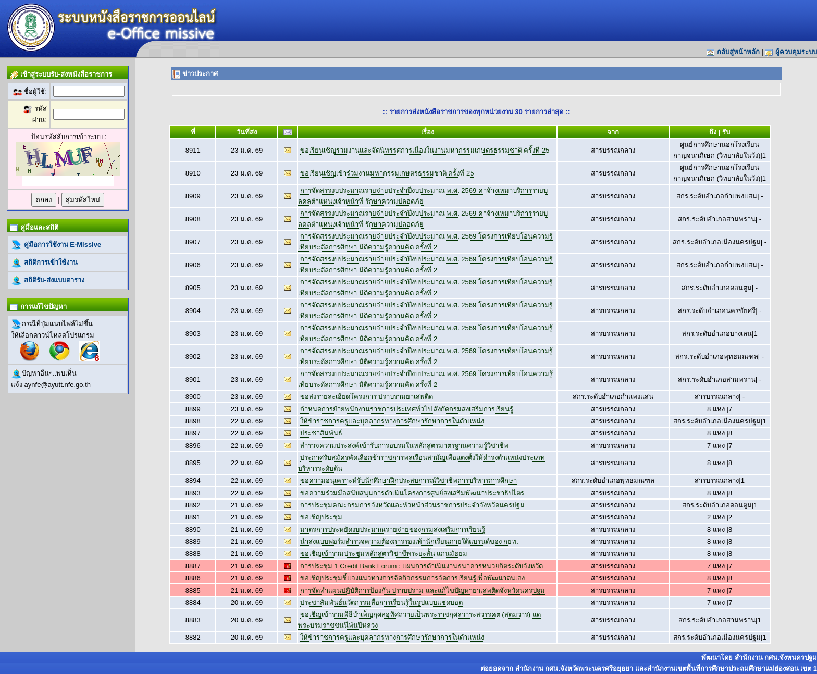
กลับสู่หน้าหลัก (738, 52)
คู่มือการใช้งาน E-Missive (61, 244)
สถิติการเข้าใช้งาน (50, 262)
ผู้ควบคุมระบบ (796, 52)
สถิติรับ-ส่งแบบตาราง (53, 280)
